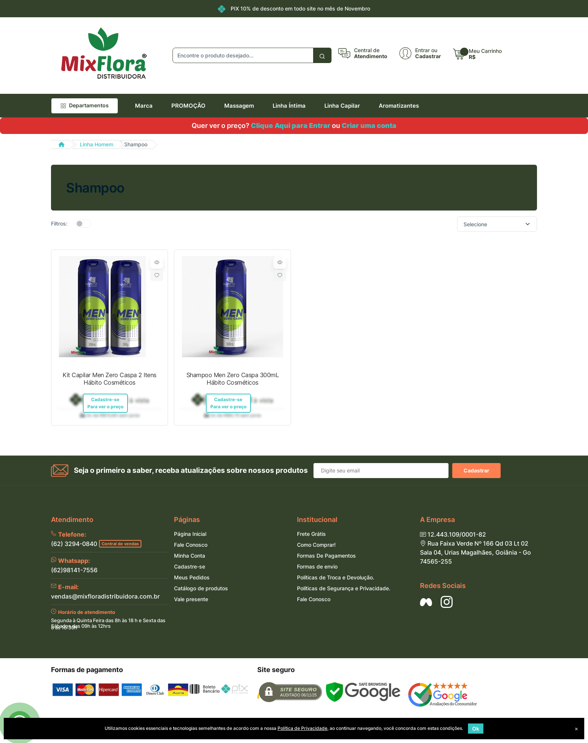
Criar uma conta (369, 125)
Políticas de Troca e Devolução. (335, 578)
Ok (475, 728)
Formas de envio (317, 567)
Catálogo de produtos (201, 589)
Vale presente (191, 600)
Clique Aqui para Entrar (290, 125)
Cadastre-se (189, 567)
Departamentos (84, 105)
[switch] (83, 224)
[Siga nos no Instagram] (447, 603)
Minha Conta (189, 556)
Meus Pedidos (192, 578)
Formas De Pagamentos (326, 556)
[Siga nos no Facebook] (426, 603)
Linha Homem (96, 144)
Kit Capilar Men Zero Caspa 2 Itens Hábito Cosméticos (109, 378)
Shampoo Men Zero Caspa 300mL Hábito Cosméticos (232, 378)
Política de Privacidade (302, 728)
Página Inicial (190, 534)
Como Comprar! (316, 545)
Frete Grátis (311, 534)
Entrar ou (426, 50)
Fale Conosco (190, 545)
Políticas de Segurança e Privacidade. (343, 589)
